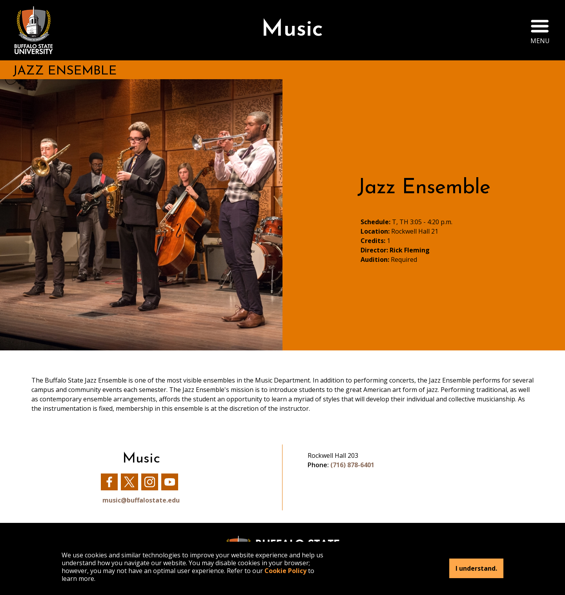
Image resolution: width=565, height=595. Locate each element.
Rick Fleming (410, 250)
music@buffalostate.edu (141, 500)
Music (292, 30)
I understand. (476, 568)
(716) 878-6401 (352, 465)
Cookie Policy (285, 570)
